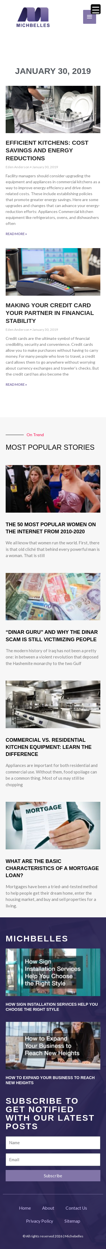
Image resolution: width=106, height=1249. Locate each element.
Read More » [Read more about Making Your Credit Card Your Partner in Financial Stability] (16, 384)
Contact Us (76, 1207)
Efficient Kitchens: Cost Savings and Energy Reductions (47, 150)
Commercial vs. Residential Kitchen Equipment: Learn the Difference (49, 747)
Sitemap (72, 1221)
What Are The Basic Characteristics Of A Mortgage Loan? (52, 868)
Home (25, 1207)
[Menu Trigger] (96, 9)
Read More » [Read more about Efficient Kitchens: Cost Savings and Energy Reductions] (16, 234)
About (48, 1207)
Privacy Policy (39, 1221)
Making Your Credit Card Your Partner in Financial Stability (50, 313)
